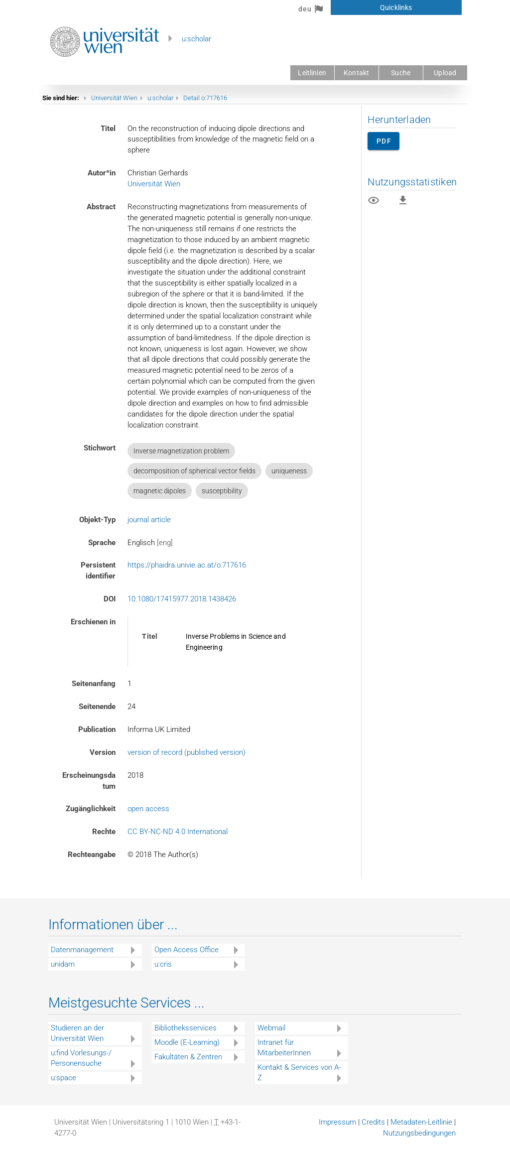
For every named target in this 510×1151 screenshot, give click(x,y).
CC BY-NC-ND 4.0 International (178, 831)
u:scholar (196, 38)
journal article (149, 519)
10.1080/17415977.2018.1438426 (182, 598)
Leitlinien (312, 73)
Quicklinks (396, 7)
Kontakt (356, 73)
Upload (445, 73)
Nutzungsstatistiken (412, 182)
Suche (400, 73)
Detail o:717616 (205, 98)
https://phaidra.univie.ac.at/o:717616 (187, 565)
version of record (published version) (187, 752)
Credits (373, 1122)
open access (148, 808)
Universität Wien (114, 98)
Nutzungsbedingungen (419, 1133)
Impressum (337, 1122)
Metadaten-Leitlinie (421, 1122)
